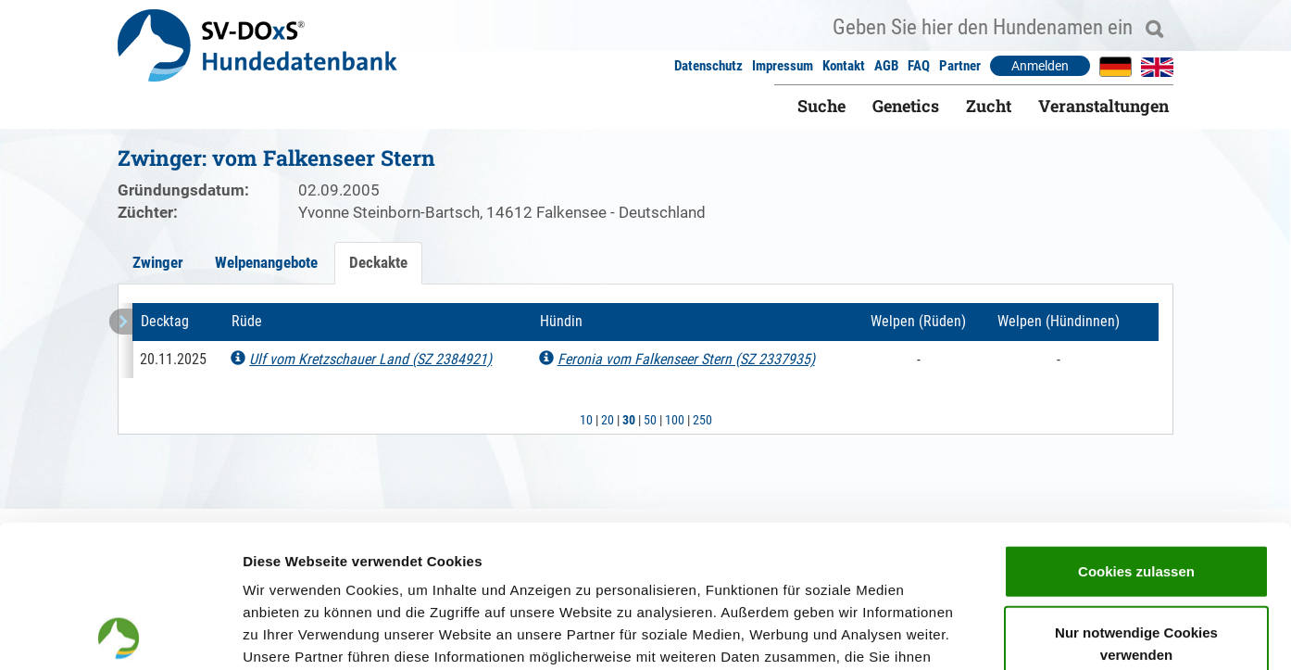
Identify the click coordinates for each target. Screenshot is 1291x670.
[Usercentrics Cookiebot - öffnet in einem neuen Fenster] (120, 634)
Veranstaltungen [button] (1103, 106)
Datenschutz (708, 65)
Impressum (782, 65)
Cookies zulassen (1136, 428)
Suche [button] (821, 106)
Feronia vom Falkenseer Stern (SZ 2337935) (686, 359)
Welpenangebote (266, 262)
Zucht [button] (988, 106)
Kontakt (843, 65)
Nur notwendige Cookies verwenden (1136, 501)
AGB (886, 65)
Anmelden (1040, 65)
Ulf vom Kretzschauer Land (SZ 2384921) (370, 359)
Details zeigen (985, 633)
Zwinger (157, 262)
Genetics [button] (905, 106)
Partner (960, 65)
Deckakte (378, 262)
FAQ (919, 65)
